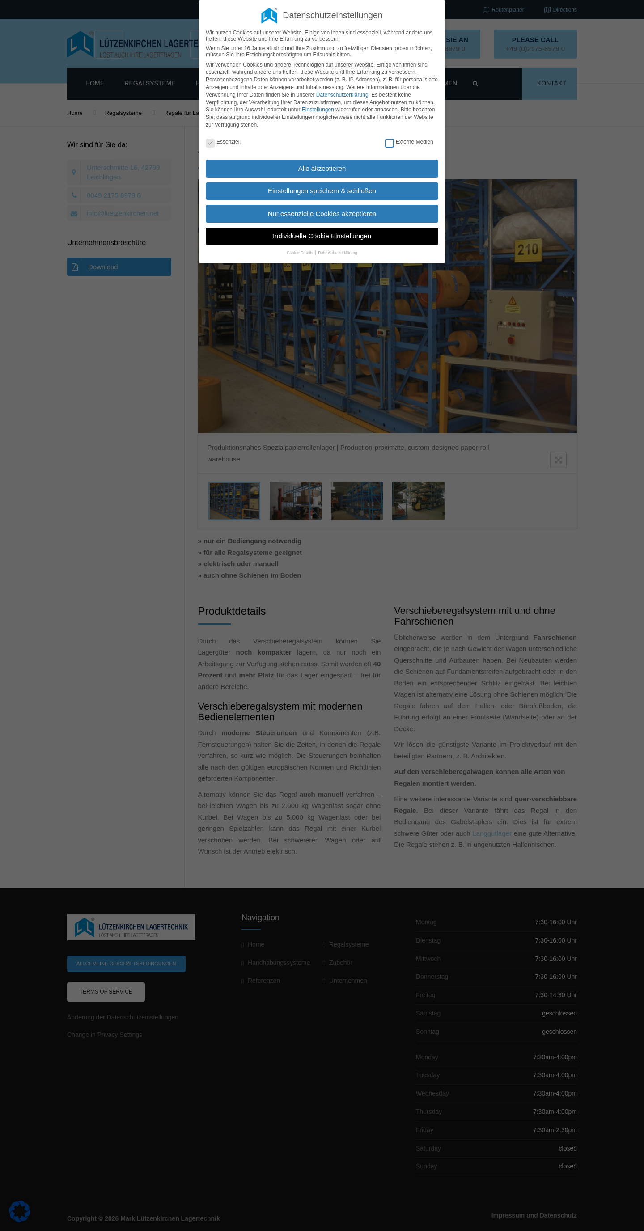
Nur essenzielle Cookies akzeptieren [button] (322, 213)
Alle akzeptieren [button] (322, 168)
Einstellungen (318, 109)
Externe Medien (409, 142)
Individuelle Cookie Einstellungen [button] (322, 236)
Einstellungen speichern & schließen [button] (322, 191)
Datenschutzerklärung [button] (337, 252)
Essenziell (223, 142)
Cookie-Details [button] (300, 252)
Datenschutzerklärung (342, 95)
